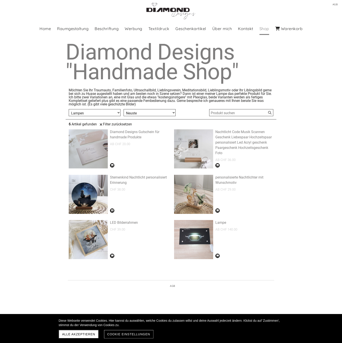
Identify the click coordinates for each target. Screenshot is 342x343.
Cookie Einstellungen (128, 334)
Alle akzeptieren (78, 334)
